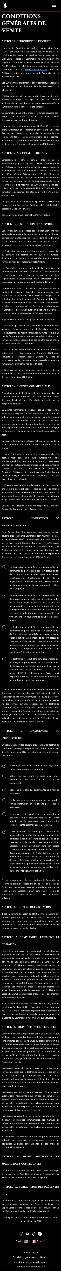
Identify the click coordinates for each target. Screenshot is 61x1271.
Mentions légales (30, 1252)
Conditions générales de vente (30, 1261)
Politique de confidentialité (30, 1266)
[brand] (6, 5)
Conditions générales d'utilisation (30, 1257)
